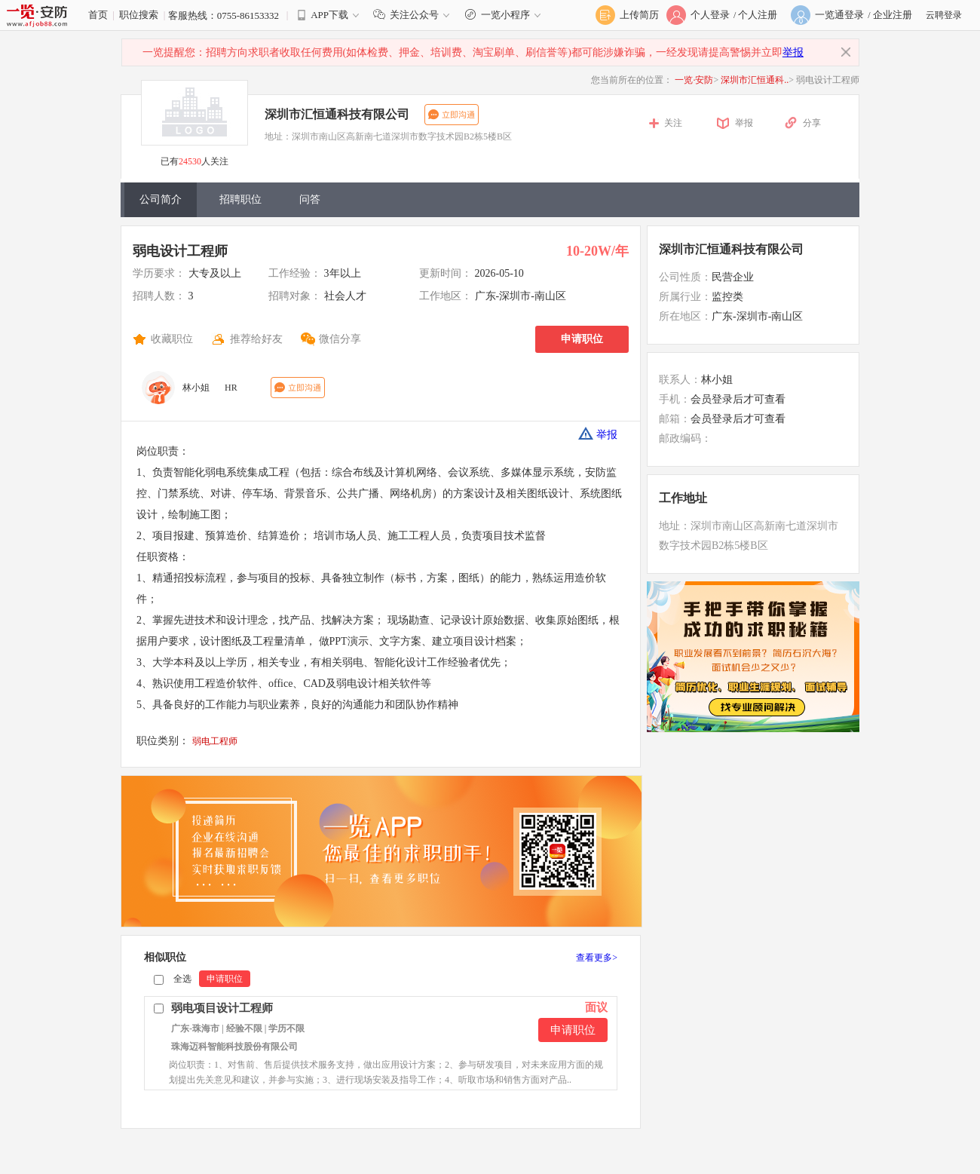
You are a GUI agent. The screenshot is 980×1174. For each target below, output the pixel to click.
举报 (793, 52)
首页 (98, 14)
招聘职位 (240, 199)
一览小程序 (504, 14)
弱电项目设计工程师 (222, 1008)
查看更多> (596, 957)
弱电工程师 (214, 741)
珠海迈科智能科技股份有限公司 (234, 1046)
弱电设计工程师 (180, 251)
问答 (309, 199)
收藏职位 (172, 339)
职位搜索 (138, 14)
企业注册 (892, 14)
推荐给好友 (256, 339)
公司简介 (160, 199)
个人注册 (757, 14)
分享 (812, 123)
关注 (673, 123)
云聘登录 (944, 15)
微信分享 (340, 339)
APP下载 (329, 14)
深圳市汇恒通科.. (755, 80)
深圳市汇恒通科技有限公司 (337, 114)
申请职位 (582, 339)
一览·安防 (694, 80)
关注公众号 (414, 14)
